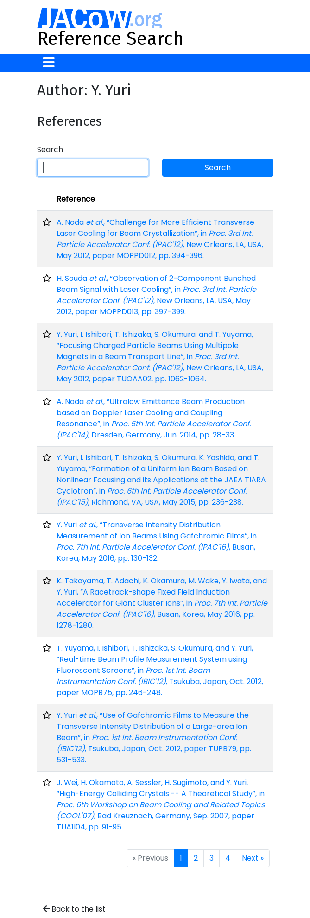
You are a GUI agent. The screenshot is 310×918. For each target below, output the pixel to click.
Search (50, 149)
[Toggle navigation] (49, 63)
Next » (253, 858)
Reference (76, 199)
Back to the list (74, 909)
